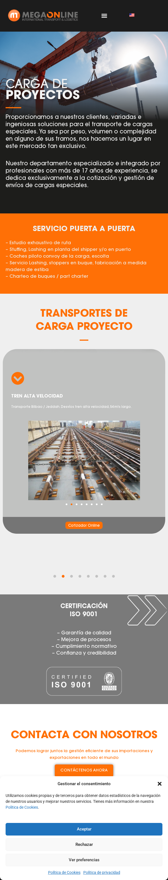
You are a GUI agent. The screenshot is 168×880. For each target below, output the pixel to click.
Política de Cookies (22, 807)
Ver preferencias (84, 859)
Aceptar (84, 829)
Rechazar (84, 844)
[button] (159, 784)
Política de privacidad (101, 872)
